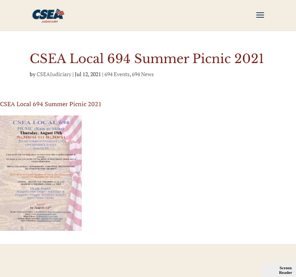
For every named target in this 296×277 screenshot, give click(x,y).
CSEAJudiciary (54, 74)
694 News (143, 74)
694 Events (117, 74)
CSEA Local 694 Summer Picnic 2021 (51, 104)
